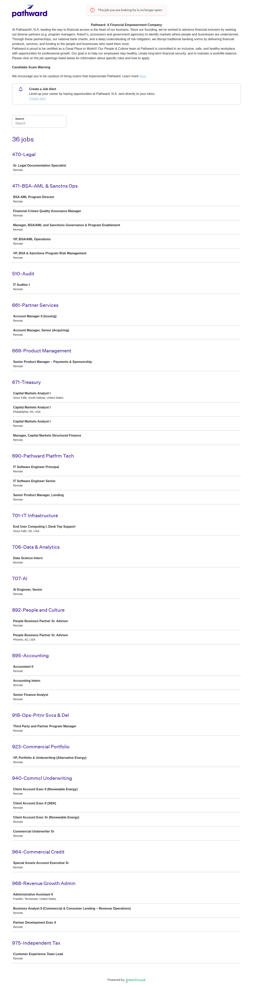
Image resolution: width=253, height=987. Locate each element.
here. (143, 76)
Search (19, 118)
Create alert (37, 98)
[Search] (39, 124)
